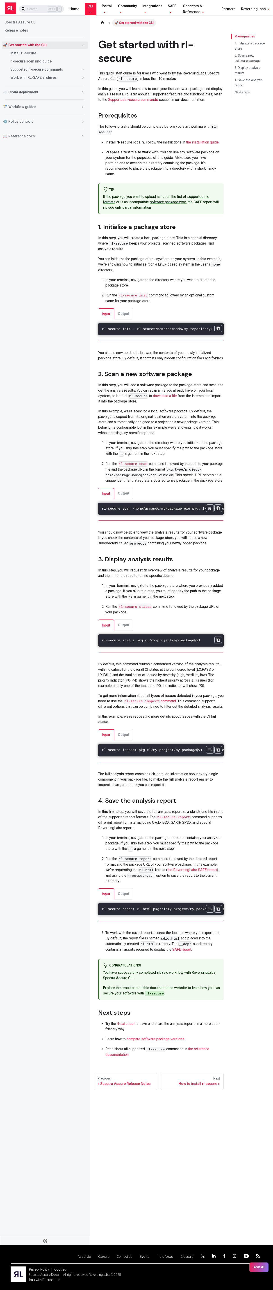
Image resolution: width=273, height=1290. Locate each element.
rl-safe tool (125, 1024)
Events (144, 1256)
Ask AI (258, 1267)
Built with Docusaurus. (45, 1280)
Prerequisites (244, 36)
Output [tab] (123, 314)
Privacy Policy (39, 1269)
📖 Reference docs (19, 136)
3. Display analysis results (247, 70)
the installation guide (202, 142)
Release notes (16, 30)
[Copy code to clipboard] (218, 328)
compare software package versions (155, 1039)
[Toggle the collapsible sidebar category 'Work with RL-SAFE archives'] (83, 77)
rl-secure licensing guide (31, 61)
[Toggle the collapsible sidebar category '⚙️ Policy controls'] (83, 121)
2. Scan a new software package (248, 58)
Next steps (242, 92)
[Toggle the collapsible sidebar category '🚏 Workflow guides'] (83, 107)
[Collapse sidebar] (45, 1240)
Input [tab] (106, 314)
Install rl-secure (23, 53)
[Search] (41, 9)
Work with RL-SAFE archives (33, 77)
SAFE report (181, 949)
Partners (228, 9)
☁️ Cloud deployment (20, 92)
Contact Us (124, 1256)
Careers (103, 1256)
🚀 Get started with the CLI (25, 45)
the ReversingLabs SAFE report (192, 870)
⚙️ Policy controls (18, 121)
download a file (165, 396)
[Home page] (102, 23)
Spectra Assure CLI (20, 22)
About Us (84, 1256)
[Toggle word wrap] (210, 508)
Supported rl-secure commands (36, 69)
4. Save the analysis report (249, 82)
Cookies (60, 1269)
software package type (168, 202)
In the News (165, 1256)
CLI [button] (90, 6)
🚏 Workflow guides (19, 107)
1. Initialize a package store (250, 46)
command (150, 701)
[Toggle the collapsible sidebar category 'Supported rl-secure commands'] (83, 69)
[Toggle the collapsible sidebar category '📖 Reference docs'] (83, 136)
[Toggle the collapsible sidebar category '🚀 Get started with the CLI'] (83, 45)
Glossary (186, 1256)
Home (74, 9)
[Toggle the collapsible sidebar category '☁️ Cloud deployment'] (83, 92)
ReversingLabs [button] (253, 9)
